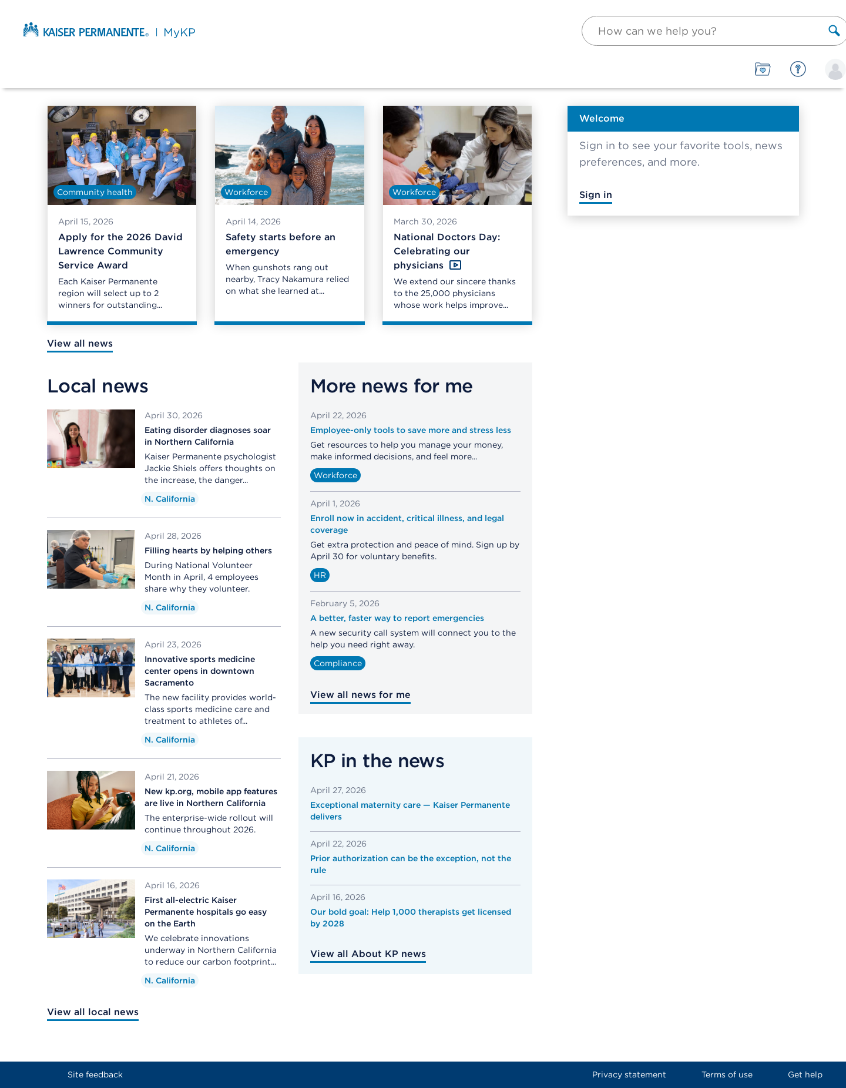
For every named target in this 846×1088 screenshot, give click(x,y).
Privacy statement (629, 1074)
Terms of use (727, 1074)
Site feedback (95, 1074)
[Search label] (834, 30)
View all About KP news (368, 953)
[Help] (798, 69)
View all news (80, 343)
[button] (714, 30)
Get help (805, 1074)
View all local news (93, 1012)
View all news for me (360, 694)
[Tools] (763, 69)
